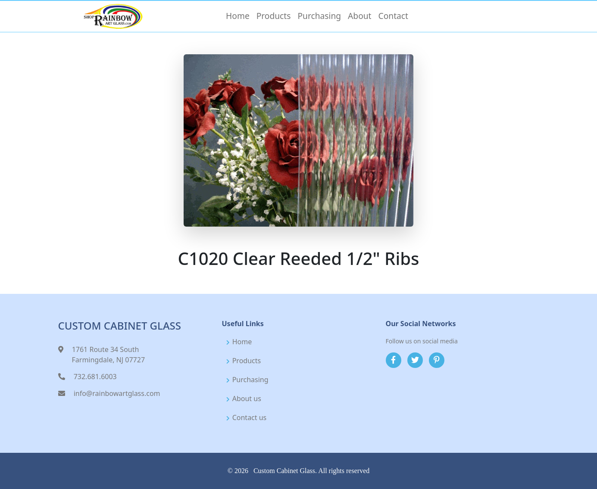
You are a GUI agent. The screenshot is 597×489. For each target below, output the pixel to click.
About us (246, 398)
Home (242, 341)
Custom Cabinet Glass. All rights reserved (311, 470)
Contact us (249, 417)
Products (246, 360)
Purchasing (250, 379)
